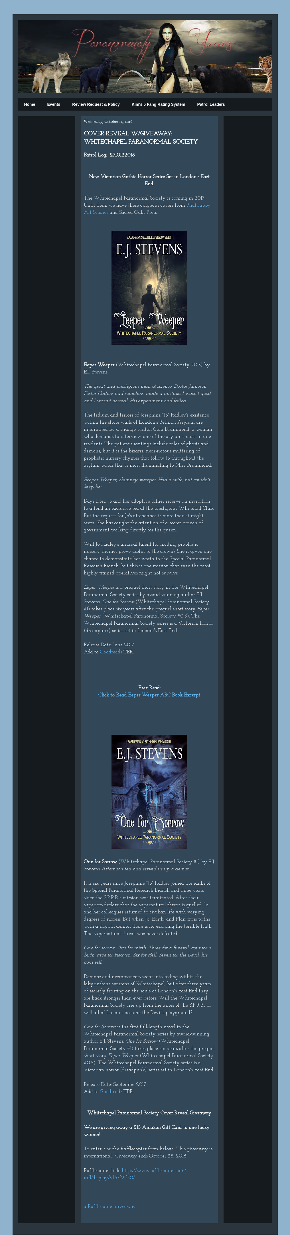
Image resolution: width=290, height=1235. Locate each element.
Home (29, 104)
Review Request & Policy (96, 104)
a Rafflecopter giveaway (110, 1206)
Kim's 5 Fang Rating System (158, 104)
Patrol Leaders (211, 104)
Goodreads (111, 652)
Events (53, 104)
